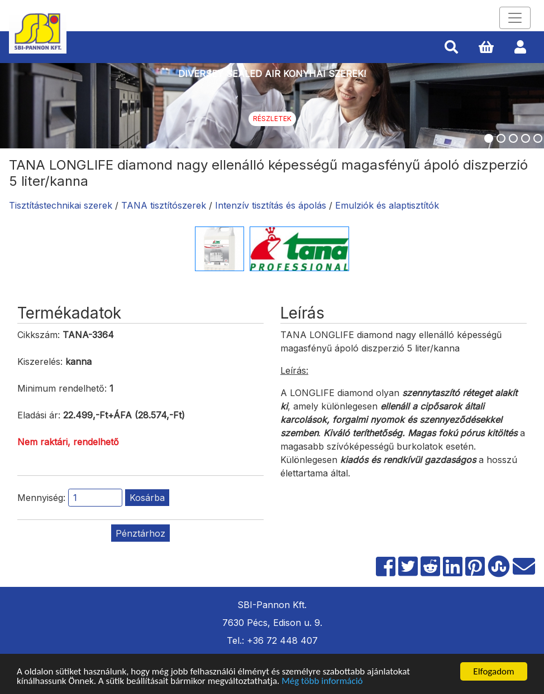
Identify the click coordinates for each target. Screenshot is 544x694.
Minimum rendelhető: (62, 388)
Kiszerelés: (40, 361)
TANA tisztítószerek (163, 205)
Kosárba (147, 497)
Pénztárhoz (140, 533)
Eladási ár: (38, 415)
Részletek (272, 118)
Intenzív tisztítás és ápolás (270, 205)
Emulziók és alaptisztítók (387, 205)
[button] (451, 47)
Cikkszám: (38, 334)
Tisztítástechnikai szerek (60, 205)
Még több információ (321, 681)
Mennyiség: (41, 497)
